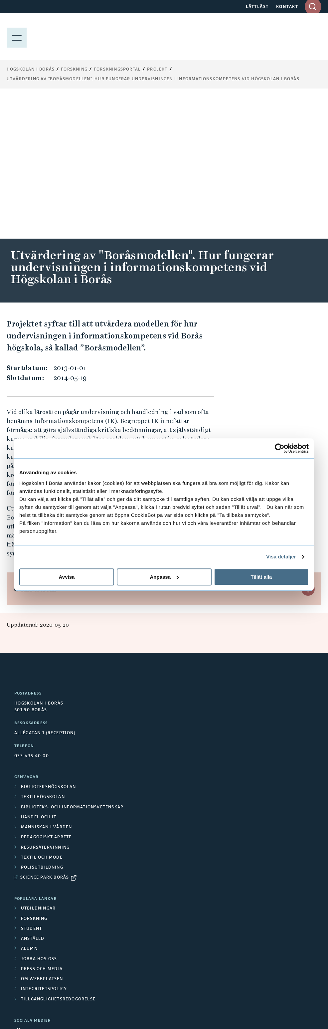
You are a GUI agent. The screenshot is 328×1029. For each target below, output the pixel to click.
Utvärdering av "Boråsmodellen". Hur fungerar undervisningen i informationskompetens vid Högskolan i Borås (153, 79)
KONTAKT (287, 7)
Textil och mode (42, 716)
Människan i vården (46, 686)
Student (31, 787)
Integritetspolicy (44, 848)
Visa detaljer (281, 556)
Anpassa (164, 577)
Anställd (33, 797)
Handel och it (39, 676)
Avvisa (67, 577)
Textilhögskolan (43, 656)
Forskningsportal (117, 69)
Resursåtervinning (45, 706)
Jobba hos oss (39, 818)
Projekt (157, 69)
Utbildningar (38, 767)
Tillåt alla (261, 577)
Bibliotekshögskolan (48, 646)
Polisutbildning (42, 726)
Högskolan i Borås (31, 69)
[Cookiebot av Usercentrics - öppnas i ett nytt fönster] (279, 448)
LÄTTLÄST (257, 7)
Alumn (29, 807)
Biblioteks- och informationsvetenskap (72, 666)
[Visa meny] (17, 37)
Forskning (74, 69)
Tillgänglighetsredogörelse (58, 858)
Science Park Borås (44, 736)
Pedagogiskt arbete (46, 696)
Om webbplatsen (42, 838)
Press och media (42, 828)
